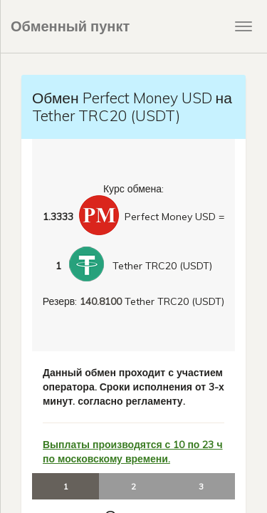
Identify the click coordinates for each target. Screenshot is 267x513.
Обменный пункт (70, 26)
